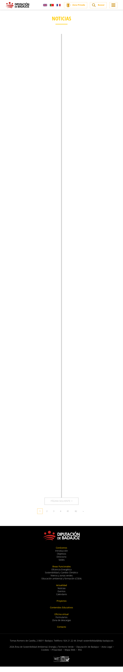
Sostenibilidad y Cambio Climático (61, 577)
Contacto (61, 632)
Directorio (61, 562)
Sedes (62, 565)
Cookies (45, 655)
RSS (80, 655)
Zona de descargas (61, 625)
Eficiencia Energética (62, 574)
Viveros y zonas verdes (62, 580)
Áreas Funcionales (61, 571)
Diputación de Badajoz (87, 652)
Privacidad (57, 655)
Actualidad (61, 590)
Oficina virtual (61, 619)
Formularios (61, 622)
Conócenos (61, 553)
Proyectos (62, 606)
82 (76, 516)
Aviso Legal (106, 652)
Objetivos (61, 559)
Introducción (61, 556)
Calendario (61, 599)
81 (68, 516)
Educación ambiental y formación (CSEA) (61, 583)
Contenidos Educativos (61, 612)
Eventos (61, 596)
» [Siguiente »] (83, 516)
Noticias (61, 593)
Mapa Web (70, 655)
